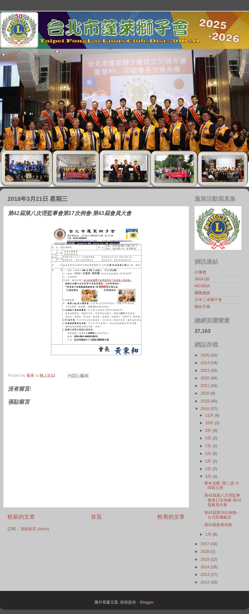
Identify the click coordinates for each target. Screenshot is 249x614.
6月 (208, 453)
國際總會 (202, 293)
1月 (208, 534)
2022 (205, 378)
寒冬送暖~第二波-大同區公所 (221, 485)
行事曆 (200, 272)
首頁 (96, 517)
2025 (205, 355)
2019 (205, 401)
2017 (205, 544)
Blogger (146, 602)
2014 (205, 567)
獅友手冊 (202, 306)
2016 (205, 551)
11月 (210, 415)
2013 (205, 574)
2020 (205, 393)
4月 (208, 469)
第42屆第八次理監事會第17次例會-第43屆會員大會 (222, 500)
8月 (208, 438)
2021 (205, 386)
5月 (208, 461)
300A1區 (202, 279)
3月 (208, 476)
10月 (210, 423)
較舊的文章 (171, 517)
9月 (208, 430)
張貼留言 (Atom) (34, 529)
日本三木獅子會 (208, 300)
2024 (205, 363)
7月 (208, 446)
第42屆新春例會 (218, 525)
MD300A (202, 286)
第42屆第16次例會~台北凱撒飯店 (221, 515)
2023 (205, 370)
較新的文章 (21, 517)
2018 (205, 409)
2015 (205, 559)
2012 (205, 582)
